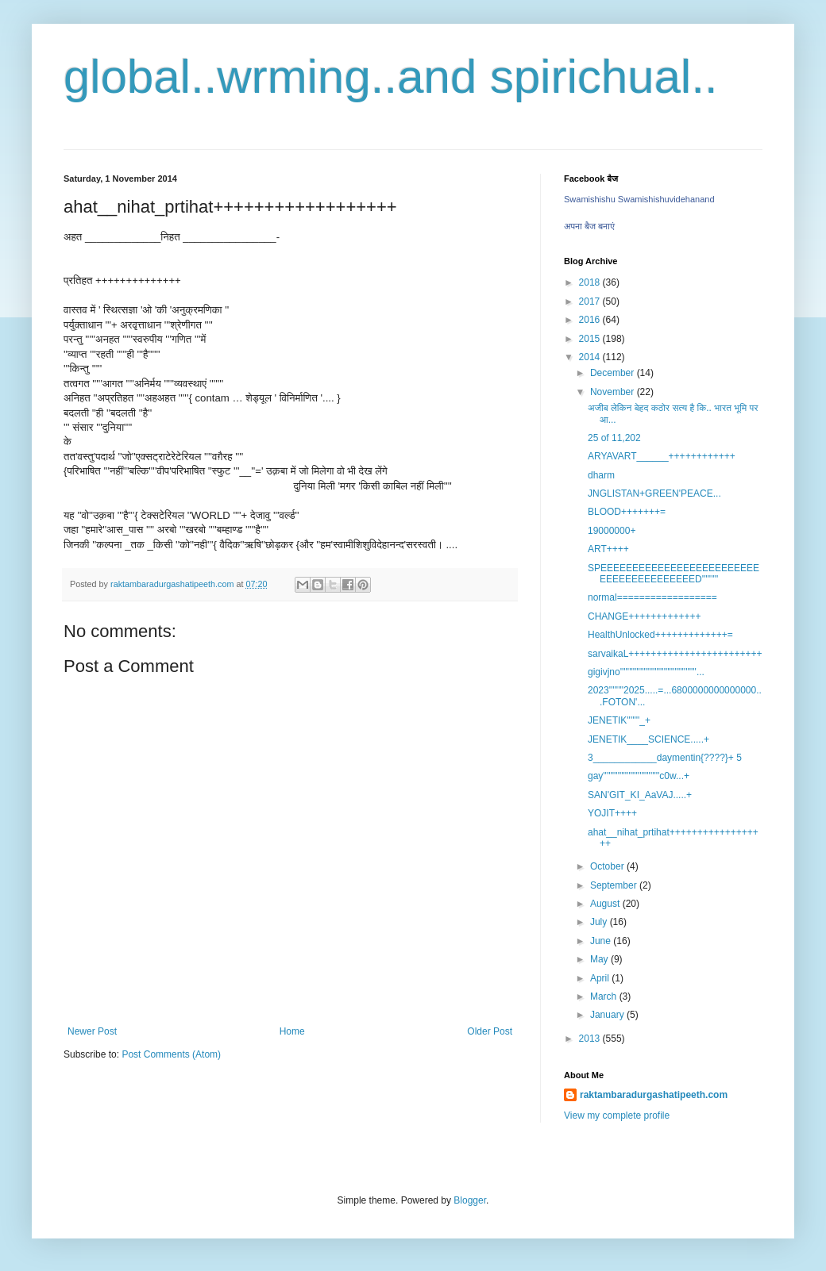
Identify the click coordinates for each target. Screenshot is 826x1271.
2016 (591, 319)
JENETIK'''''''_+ (619, 720)
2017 (591, 301)
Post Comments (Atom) (171, 1054)
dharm (601, 475)
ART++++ (608, 549)
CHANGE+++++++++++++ (644, 616)
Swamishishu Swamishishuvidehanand (639, 199)
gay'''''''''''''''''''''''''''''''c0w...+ (638, 775)
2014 (591, 357)
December (613, 372)
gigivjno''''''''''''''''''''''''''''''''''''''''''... (646, 672)
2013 (591, 1038)
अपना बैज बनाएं (589, 226)
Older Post (489, 1031)
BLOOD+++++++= (627, 511)
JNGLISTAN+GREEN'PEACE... (654, 493)
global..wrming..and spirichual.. (391, 76)
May (600, 959)
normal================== (652, 597)
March (605, 996)
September (614, 885)
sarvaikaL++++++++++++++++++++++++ (675, 653)
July (600, 921)
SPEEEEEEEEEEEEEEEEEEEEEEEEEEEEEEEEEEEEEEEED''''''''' (673, 574)
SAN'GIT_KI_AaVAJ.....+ (640, 795)
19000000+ (611, 530)
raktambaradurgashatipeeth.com (654, 1094)
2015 (591, 338)
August (606, 903)
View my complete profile (617, 1115)
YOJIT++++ (612, 813)
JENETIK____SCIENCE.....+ (648, 739)
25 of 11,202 (617, 438)
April (601, 978)
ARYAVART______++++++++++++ (661, 456)
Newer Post (92, 1031)
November (613, 391)
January (608, 1014)
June (601, 941)
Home (292, 1031)
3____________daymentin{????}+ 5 (665, 757)
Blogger (470, 1200)
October (608, 866)
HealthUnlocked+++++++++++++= (660, 634)
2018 (591, 282)
